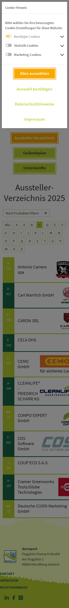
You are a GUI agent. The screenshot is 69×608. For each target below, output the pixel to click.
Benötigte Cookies (27, 36)
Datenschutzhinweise (34, 104)
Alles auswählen (34, 73)
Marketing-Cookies (27, 54)
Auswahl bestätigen (34, 89)
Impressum (34, 119)
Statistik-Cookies (26, 45)
